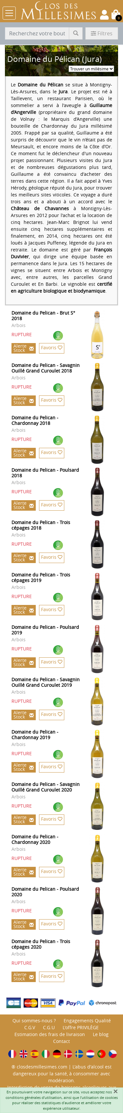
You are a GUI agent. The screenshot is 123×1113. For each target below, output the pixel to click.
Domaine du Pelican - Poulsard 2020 (45, 892)
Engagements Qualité (87, 1020)
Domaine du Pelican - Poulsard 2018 (45, 473)
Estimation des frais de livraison (49, 1034)
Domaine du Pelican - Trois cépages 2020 (40, 944)
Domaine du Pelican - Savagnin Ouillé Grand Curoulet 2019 (45, 682)
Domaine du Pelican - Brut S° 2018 (43, 315)
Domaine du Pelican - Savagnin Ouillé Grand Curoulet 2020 (45, 787)
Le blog (101, 1034)
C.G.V (29, 1027)
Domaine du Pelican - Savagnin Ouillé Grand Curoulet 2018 (45, 368)
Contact (61, 1041)
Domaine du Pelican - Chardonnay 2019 (34, 734)
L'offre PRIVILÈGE (81, 1027)
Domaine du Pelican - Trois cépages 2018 (40, 525)
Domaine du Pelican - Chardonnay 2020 (34, 839)
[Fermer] (115, 1091)
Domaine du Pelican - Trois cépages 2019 (40, 577)
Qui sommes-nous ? (34, 1020)
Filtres (102, 33)
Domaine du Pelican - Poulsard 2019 (45, 630)
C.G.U (49, 1027)
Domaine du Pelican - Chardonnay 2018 (34, 420)
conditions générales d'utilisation (34, 1097)
